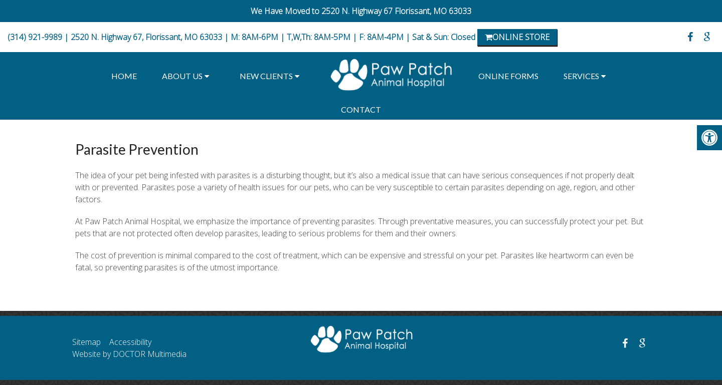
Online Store (517, 37)
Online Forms (508, 76)
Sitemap (86, 341)
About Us (182, 76)
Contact (361, 109)
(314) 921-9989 (35, 37)
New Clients (266, 76)
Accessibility (130, 341)
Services (581, 76)
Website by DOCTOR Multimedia (129, 353)
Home (124, 76)
